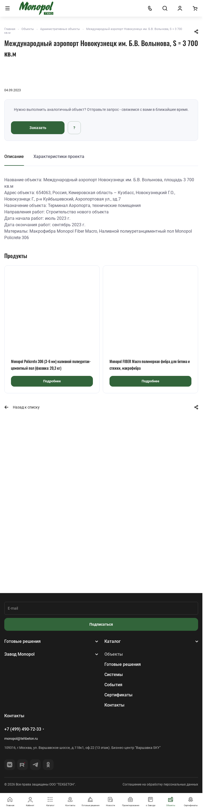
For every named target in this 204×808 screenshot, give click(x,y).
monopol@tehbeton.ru (21, 739)
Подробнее (52, 381)
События (113, 684)
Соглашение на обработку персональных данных (160, 784)
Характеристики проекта (58, 156)
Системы (113, 674)
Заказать (37, 128)
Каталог (112, 641)
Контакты (114, 705)
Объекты (113, 654)
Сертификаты (118, 694)
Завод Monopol (19, 654)
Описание (14, 156)
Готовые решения (22, 641)
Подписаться (101, 624)
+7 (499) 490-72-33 (22, 729)
